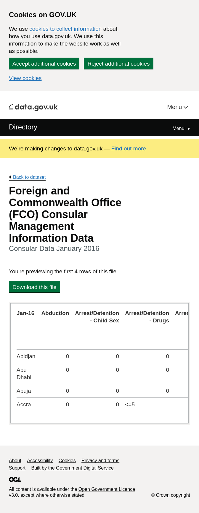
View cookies (25, 78)
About (15, 460)
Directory (23, 127)
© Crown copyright (170, 495)
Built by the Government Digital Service (72, 467)
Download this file (34, 287)
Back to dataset (29, 177)
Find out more (128, 148)
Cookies (67, 460)
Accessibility (40, 460)
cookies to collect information (65, 29)
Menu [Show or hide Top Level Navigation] (179, 128)
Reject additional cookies (118, 64)
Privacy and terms (100, 460)
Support (17, 467)
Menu (175, 107)
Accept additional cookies (44, 64)
